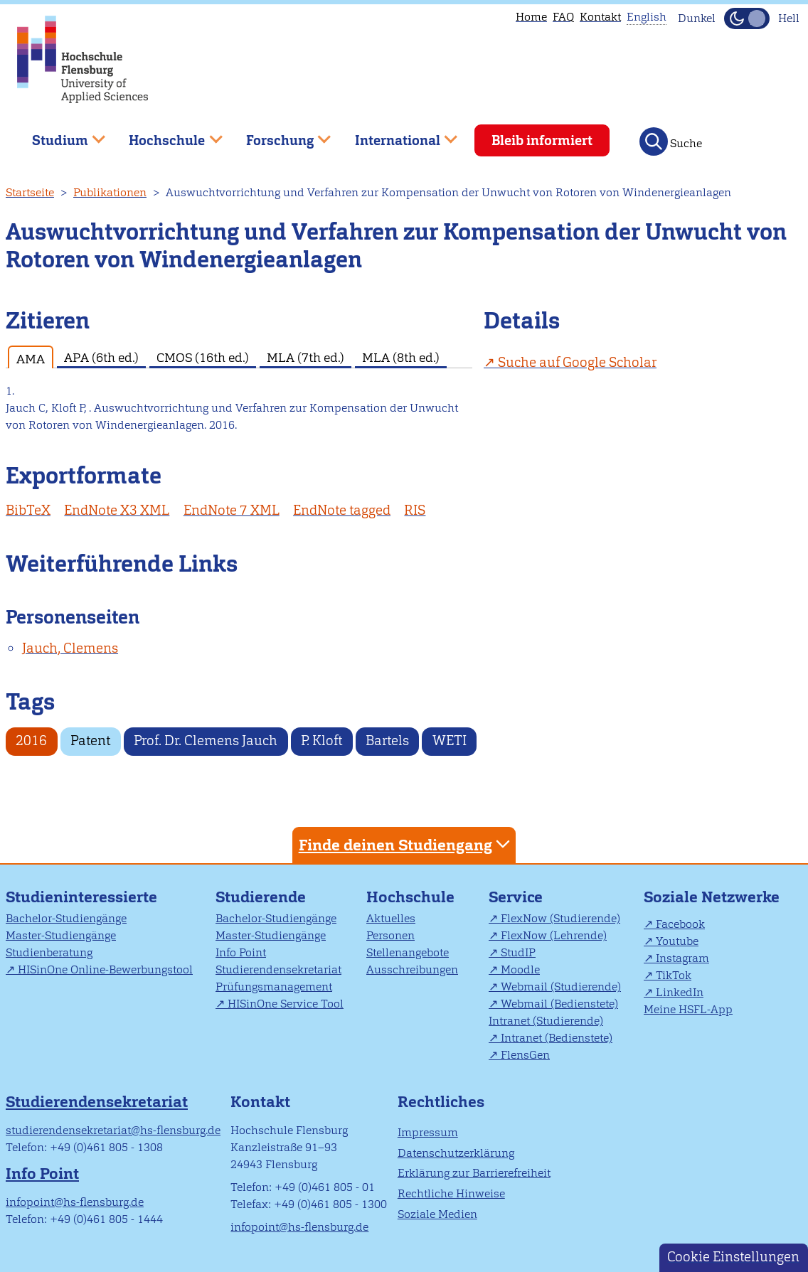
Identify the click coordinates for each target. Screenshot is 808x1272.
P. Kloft (321, 740)
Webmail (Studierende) (561, 986)
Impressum (428, 1132)
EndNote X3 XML (116, 510)
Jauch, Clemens (70, 648)
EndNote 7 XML (232, 510)
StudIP (518, 952)
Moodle (520, 969)
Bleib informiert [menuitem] (541, 140)
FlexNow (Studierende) (560, 918)
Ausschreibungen (412, 969)
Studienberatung (49, 952)
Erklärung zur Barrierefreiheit (474, 1172)
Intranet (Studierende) (546, 1020)
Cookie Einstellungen (733, 1257)
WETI (449, 740)
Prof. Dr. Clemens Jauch (205, 740)
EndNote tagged (341, 510)
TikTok (673, 975)
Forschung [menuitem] (278, 134)
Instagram (682, 958)
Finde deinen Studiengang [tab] (406, 844)
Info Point (241, 952)
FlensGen (525, 1054)
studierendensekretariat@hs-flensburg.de (113, 1130)
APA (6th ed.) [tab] (101, 357)
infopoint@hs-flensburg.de (75, 1201)
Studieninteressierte (81, 897)
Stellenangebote (407, 952)
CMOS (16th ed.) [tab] (202, 357)
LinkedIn (679, 992)
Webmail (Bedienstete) (559, 1003)
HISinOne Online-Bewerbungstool (105, 969)
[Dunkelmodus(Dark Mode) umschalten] (747, 18)
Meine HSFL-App (688, 1009)
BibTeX (28, 510)
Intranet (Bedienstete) (556, 1037)
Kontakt (600, 16)
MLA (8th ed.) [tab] (401, 357)
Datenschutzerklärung (456, 1152)
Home (531, 16)
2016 (31, 740)
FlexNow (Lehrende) (554, 935)
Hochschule (410, 897)
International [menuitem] (395, 134)
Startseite (30, 192)
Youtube (677, 941)
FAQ (563, 16)
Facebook (680, 923)
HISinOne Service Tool (286, 1003)
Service (516, 897)
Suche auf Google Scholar (577, 362)
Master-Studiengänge (61, 935)
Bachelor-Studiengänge (66, 918)
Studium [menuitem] (58, 134)
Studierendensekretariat (278, 969)
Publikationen (110, 192)
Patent (90, 740)
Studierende (261, 897)
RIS (414, 510)
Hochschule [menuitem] (166, 134)
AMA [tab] (30, 359)
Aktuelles (390, 918)
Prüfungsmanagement (274, 986)
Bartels (387, 740)
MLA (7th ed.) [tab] (305, 357)
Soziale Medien (437, 1214)
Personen (390, 935)
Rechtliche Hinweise (451, 1193)
